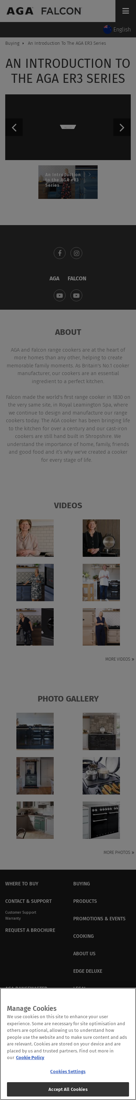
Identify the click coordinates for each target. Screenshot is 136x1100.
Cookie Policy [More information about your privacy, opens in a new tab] (30, 1061)
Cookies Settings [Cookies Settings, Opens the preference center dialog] (67, 1075)
